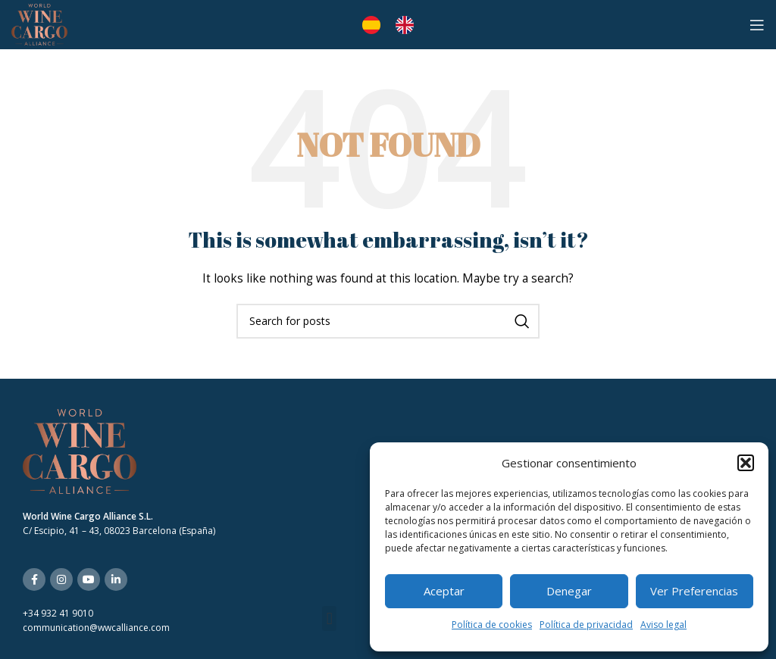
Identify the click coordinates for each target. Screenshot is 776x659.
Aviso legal (663, 624)
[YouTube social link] (88, 579)
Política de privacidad (586, 624)
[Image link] (79, 450)
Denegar (569, 590)
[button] (745, 462)
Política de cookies (492, 624)
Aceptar (444, 590)
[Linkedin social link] (116, 579)
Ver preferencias (694, 590)
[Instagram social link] (61, 579)
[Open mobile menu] (757, 25)
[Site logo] (39, 23)
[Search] (388, 321)
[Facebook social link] (34, 579)
